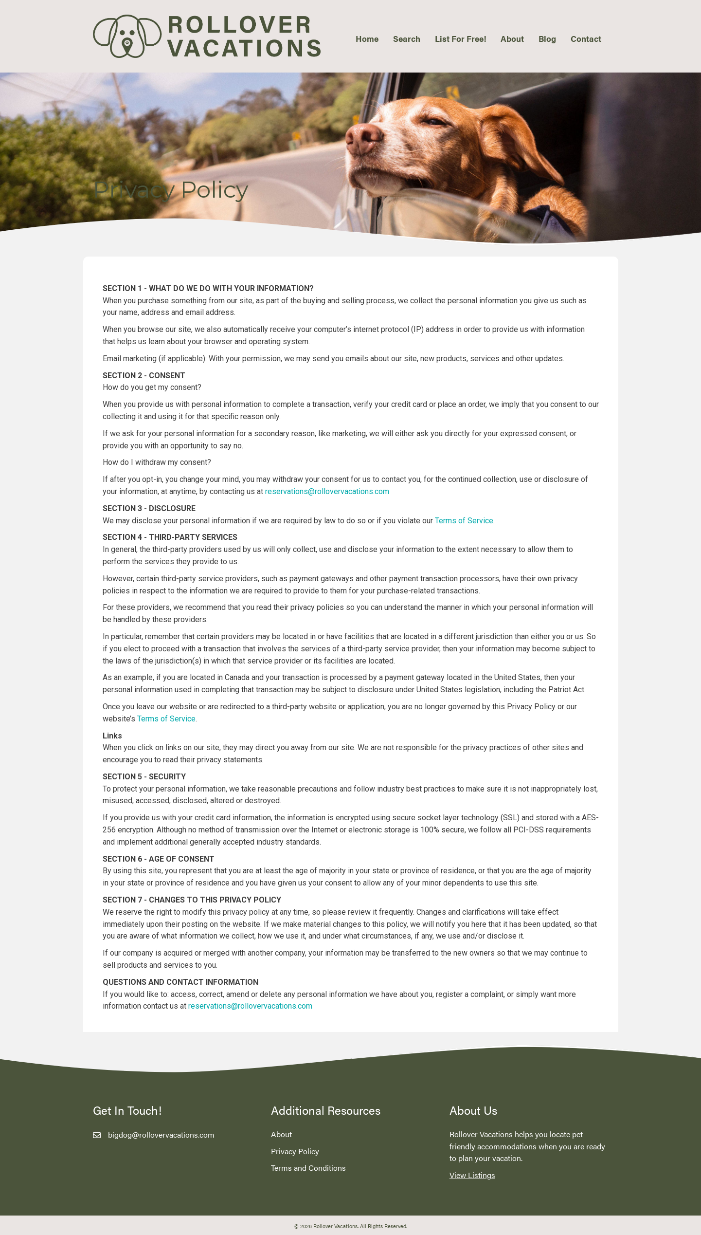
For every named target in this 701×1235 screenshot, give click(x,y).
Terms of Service (464, 520)
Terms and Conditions (308, 1167)
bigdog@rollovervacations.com (161, 1134)
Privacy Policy (295, 1151)
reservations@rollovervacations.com (327, 491)
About (281, 1134)
